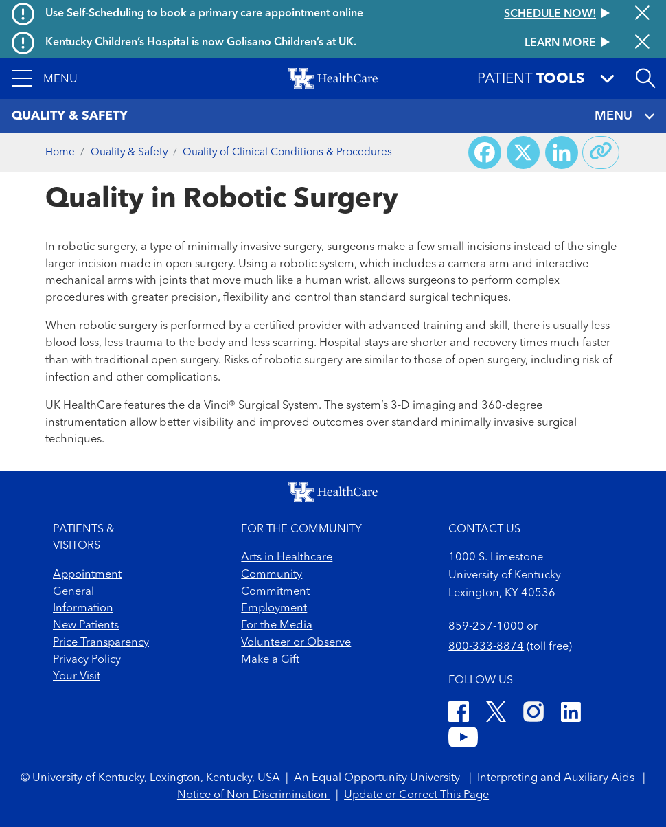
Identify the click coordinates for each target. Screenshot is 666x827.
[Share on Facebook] (485, 152)
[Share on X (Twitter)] (523, 152)
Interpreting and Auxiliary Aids (557, 778)
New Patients (86, 625)
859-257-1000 (486, 627)
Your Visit (76, 676)
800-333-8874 (486, 647)
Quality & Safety (129, 152)
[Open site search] (645, 78)
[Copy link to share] (600, 152)
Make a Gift (270, 660)
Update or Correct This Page (416, 795)
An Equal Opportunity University (378, 778)
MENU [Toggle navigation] (624, 116)
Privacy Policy (87, 660)
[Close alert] (642, 14)
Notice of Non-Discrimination (253, 795)
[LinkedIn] (571, 714)
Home (60, 152)
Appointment (87, 574)
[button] (44, 78)
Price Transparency (101, 642)
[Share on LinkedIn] (561, 152)
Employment (274, 608)
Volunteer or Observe (296, 642)
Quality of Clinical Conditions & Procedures (287, 152)
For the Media (276, 625)
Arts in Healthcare (286, 557)
